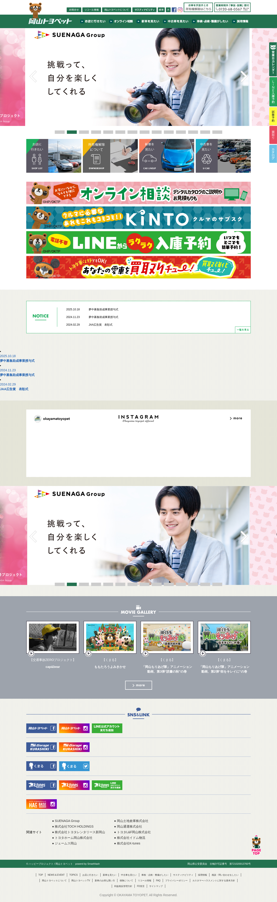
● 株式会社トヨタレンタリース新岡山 (78, 832)
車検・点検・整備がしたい (154, 875)
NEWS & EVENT (56, 875)
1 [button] (60, 132)
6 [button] (120, 132)
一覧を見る (243, 330)
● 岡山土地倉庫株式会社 (131, 821)
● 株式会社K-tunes (127, 843)
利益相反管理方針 (123, 886)
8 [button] (144, 132)
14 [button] (217, 132)
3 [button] (84, 132)
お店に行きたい (90, 875)
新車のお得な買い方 (105, 880)
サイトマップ (156, 886)
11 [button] (181, 132)
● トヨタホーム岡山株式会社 (72, 837)
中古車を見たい (129, 875)
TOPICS (73, 875)
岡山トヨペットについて (54, 880)
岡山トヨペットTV (80, 880)
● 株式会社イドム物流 (129, 837)
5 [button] (108, 132)
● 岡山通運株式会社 (128, 826)
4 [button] (96, 132)
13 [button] (205, 132)
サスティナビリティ (183, 875)
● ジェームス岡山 (64, 843)
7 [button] (132, 132)
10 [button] (169, 132)
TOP (40, 875)
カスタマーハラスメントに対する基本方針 (213, 880)
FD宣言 (140, 886)
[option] (138, 76)
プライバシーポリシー (176, 880)
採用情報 (202, 875)
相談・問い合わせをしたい (225, 875)
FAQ (158, 880)
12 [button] (193, 132)
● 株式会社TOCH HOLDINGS (73, 826)
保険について (126, 880)
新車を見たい (109, 875)
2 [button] (72, 132)
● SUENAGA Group (66, 821)
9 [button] (157, 132)
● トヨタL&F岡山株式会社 (132, 832)
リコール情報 (144, 880)
